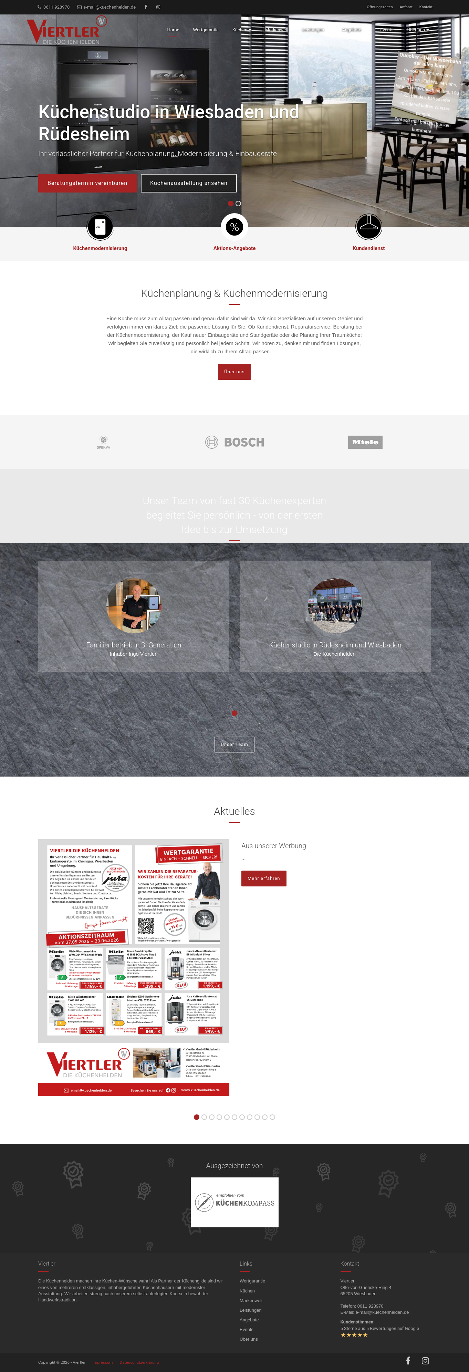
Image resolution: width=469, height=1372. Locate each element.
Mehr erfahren (264, 878)
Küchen (247, 1290)
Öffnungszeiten (380, 7)
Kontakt (425, 7)
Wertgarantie (252, 1280)
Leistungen (251, 1310)
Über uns (234, 371)
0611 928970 (53, 7)
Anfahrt (406, 7)
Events (246, 1329)
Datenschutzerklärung (139, 1362)
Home (173, 29)
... (243, 858)
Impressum (103, 1362)
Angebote (249, 1319)
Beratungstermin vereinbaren (87, 183)
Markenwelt (251, 1300)
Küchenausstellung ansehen (189, 183)
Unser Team (234, 744)
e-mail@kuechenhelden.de (106, 7)
